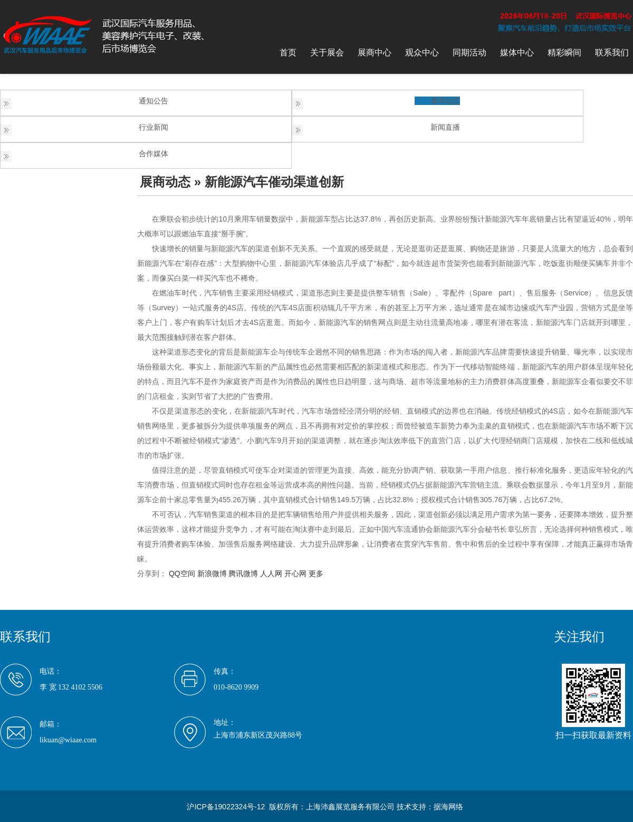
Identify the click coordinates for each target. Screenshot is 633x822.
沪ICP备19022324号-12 (226, 806)
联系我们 (612, 52)
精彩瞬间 (564, 52)
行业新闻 (153, 127)
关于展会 (327, 52)
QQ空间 (182, 573)
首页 (288, 52)
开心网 (295, 573)
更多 (316, 573)
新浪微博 (212, 573)
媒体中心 (517, 52)
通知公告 (153, 101)
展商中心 (374, 52)
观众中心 (422, 52)
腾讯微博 (243, 573)
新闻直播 (445, 127)
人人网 (271, 573)
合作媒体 (153, 153)
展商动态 (445, 101)
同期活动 (469, 52)
